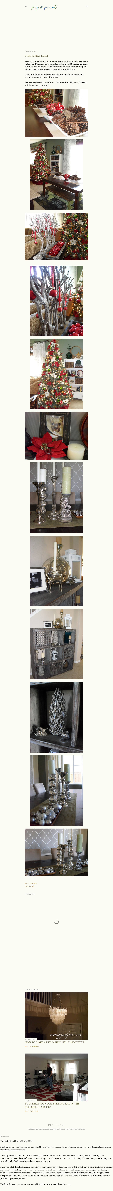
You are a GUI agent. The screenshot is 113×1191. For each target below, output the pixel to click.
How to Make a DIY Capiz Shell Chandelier (55, 1042)
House (31, 886)
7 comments (34, 1111)
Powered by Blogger (56, 1125)
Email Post (33, 883)
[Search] (87, 6)
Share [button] (26, 883)
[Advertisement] (56, 26)
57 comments (34, 1046)
